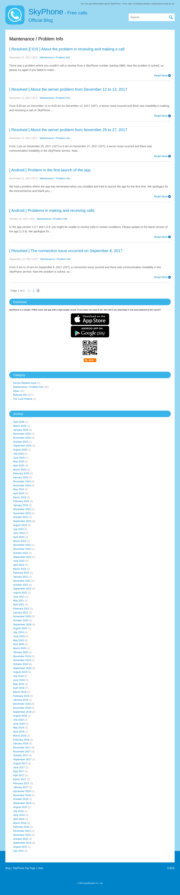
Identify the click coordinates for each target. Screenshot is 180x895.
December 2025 (22, 433)
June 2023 (19, 533)
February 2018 (21, 739)
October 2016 (20, 799)
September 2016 (22, 803)
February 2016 (21, 826)
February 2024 (21, 501)
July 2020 (18, 632)
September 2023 (22, 521)
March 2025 (19, 469)
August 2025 (20, 449)
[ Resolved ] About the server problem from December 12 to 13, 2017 (68, 89)
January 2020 (20, 652)
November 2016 (22, 795)
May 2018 (18, 727)
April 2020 (18, 644)
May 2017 (18, 771)
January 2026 (20, 429)
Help (40, 868)
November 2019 (22, 660)
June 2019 (19, 680)
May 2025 (18, 461)
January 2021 (20, 612)
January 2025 (20, 477)
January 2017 (20, 787)
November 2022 (22, 548)
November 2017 (22, 751)
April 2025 (18, 465)
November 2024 (22, 485)
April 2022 (18, 564)
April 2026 (18, 421)
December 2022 (22, 544)
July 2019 (18, 676)
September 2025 (22, 445)
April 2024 (18, 493)
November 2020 (22, 616)
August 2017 (20, 763)
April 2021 (18, 604)
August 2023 (20, 525)
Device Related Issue (24, 382)
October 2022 (20, 552)
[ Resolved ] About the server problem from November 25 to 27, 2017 (68, 130)
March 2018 (19, 735)
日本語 (171, 868)
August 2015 (20, 846)
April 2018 (18, 731)
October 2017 (20, 755)
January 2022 (20, 576)
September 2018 (22, 711)
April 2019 (18, 687)
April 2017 (18, 775)
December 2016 (22, 791)
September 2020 (22, 624)
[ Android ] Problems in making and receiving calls (51, 210)
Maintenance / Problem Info (55, 57)
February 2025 (21, 473)
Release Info (20, 394)
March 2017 (19, 779)
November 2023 (22, 513)
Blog (7, 868)
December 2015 (22, 830)
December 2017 (22, 747)
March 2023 (19, 541)
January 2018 (20, 743)
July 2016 (18, 811)
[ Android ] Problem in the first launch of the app (50, 170)
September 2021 (22, 588)
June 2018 (19, 723)
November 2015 (22, 834)
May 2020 (18, 640)
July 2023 (18, 529)
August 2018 (20, 715)
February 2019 (21, 695)
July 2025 (18, 453)
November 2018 (22, 707)
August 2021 (20, 592)
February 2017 (21, 783)
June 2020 (19, 636)
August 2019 (20, 672)
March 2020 (19, 648)
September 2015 (22, 842)
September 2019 (22, 668)
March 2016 (19, 823)
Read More (161, 75)
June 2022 (19, 560)
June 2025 (19, 457)
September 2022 (22, 557)
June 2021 (19, 596)
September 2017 (22, 759)
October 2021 (20, 584)
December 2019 (22, 656)
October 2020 (20, 620)
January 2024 (20, 505)
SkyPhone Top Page (24, 868)
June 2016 (19, 815)
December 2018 (22, 703)
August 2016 (20, 807)
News (16, 391)
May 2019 (18, 684)
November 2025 (22, 437)
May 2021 (18, 600)
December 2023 (22, 509)
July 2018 (18, 719)
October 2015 (20, 838)
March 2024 (19, 497)
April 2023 (18, 537)
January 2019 (20, 699)
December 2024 (22, 481)
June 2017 (19, 767)
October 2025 (20, 441)
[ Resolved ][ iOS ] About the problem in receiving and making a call (66, 49)
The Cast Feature (22, 398)
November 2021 (22, 580)
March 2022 (19, 568)
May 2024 (18, 489)
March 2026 (19, 425)
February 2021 (21, 608)
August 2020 (20, 628)
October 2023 (20, 517)
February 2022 (21, 572)
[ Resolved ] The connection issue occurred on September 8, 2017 (65, 251)
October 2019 (20, 664)
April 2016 (18, 819)
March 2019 (19, 691)
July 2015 (18, 850)
